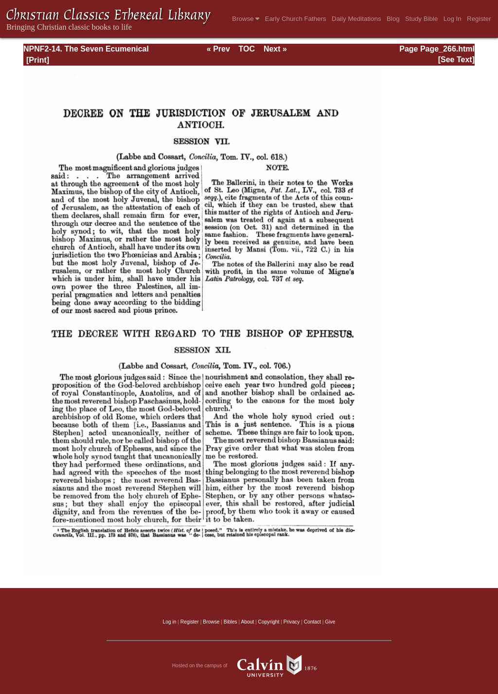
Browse (245, 18)
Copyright (269, 622)
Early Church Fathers (295, 18)
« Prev (218, 49)
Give (330, 622)
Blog (393, 18)
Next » (275, 49)
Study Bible (421, 18)
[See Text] (456, 59)
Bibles (230, 622)
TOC (247, 49)
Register (479, 18)
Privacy (292, 622)
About (247, 622)
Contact (312, 622)
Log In (453, 18)
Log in (170, 622)
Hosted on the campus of (249, 666)
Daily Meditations (356, 18)
